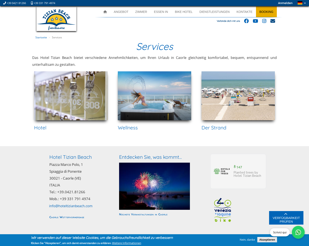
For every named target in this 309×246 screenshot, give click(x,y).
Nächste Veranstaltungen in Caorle (143, 214)
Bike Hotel (183, 12)
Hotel (40, 127)
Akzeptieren (267, 239)
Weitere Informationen (126, 243)
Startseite (41, 37)
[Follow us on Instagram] (264, 21)
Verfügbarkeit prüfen (286, 218)
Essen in (161, 12)
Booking (266, 12)
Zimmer (141, 12)
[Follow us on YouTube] (255, 21)
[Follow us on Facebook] (246, 21)
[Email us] (272, 21)
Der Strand (213, 127)
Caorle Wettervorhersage (66, 217)
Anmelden (285, 3)
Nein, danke (247, 240)
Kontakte (244, 12)
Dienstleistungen (214, 12)
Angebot (121, 12)
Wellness (128, 127)
